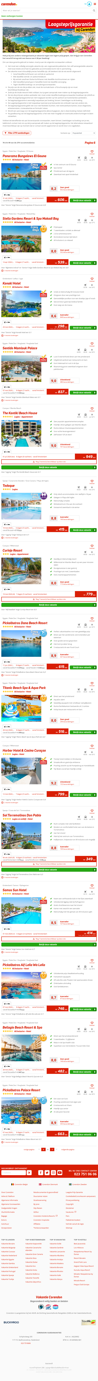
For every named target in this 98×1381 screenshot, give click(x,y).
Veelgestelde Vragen (9, 1208)
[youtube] (59, 1173)
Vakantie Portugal (8, 1271)
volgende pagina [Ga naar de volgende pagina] (67, 1149)
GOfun (36, 1212)
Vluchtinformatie (8, 1212)
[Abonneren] (29, 1172)
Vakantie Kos (30, 1266)
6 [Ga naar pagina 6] (47, 1149)
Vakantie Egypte (7, 1259)
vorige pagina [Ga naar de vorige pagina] (29, 1149)
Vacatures (70, 1212)
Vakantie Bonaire (8, 1243)
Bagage (4, 1216)
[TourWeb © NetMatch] (49, 1363)
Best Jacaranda (79, 1243)
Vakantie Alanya (56, 1279)
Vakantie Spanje (7, 1275)
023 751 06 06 (85, 1174)
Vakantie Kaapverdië (33, 1243)
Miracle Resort (79, 1280)
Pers (67, 1216)
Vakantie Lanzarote (57, 1251)
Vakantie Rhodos (56, 1271)
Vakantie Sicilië (55, 1243)
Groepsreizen (6, 1228)
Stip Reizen (38, 1208)
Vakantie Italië (55, 1275)
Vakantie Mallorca (32, 1274)
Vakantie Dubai (31, 1262)
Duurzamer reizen (40, 1196)
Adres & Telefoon (8, 1196)
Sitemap (69, 1228)
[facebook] (40, 1173)
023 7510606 (26, 1343)
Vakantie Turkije (7, 1279)
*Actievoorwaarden (41, 1228)
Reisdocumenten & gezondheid (46, 1192)
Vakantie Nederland (9, 1255)
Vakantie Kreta (31, 1270)
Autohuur (5, 1224)
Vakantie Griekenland (9, 1267)
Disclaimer (70, 1208)
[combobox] (49, 10)
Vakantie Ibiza (30, 1258)
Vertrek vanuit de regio (75, 1224)
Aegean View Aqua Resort (84, 1266)
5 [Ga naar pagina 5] (43, 1149)
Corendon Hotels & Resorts (44, 1216)
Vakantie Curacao (8, 1251)
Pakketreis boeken (73, 1220)
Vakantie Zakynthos (33, 1282)
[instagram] (53, 1173)
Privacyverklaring (72, 1200)
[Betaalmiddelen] (11, 1322)
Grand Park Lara (80, 1262)
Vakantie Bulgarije (8, 1247)
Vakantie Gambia (8, 1263)
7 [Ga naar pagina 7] (52, 1149)
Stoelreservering (40, 1200)
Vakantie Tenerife (32, 1278)
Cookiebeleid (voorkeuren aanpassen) (80, 1196)
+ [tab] (7, 194)
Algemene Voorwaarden (10, 1204)
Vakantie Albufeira (57, 1255)
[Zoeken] (94, 10)
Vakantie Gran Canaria (34, 1254)
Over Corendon (7, 1192)
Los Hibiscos (79, 1247)
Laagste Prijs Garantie (74, 1192)
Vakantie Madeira (56, 1263)
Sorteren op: (65, 133)
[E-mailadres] (13, 1172)
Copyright (70, 1204)
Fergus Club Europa (81, 1284)
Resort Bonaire (79, 1258)
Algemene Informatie (9, 1200)
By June (36, 1204)
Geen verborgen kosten (12, 16)
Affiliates (37, 1224)
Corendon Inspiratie (41, 1220)
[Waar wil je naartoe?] (49, 10)
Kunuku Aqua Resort (82, 1270)
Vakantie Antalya (56, 1259)
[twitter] (47, 1173)
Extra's (4, 1220)
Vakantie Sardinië (56, 1247)
